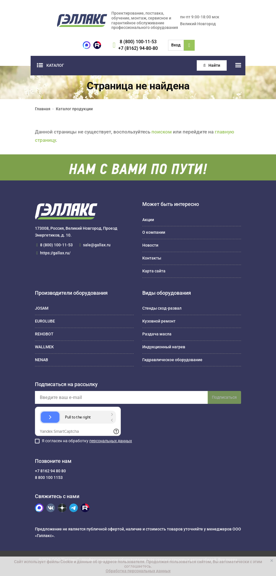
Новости (150, 245)
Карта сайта (153, 271)
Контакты (151, 258)
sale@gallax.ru (97, 245)
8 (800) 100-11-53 (138, 41)
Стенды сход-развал (162, 308)
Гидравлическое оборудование (172, 359)
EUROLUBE (45, 321)
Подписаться (224, 397)
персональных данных (110, 441)
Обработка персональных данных (138, 571)
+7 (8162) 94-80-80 (138, 48)
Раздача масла (156, 334)
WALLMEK (44, 347)
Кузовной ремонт (159, 321)
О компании (153, 232)
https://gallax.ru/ (55, 253)
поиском (161, 132)
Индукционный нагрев (163, 347)
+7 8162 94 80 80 (50, 471)
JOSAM (41, 308)
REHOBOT (44, 334)
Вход (176, 45)
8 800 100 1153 (49, 477)
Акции (148, 219)
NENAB (41, 359)
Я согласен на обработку (87, 441)
